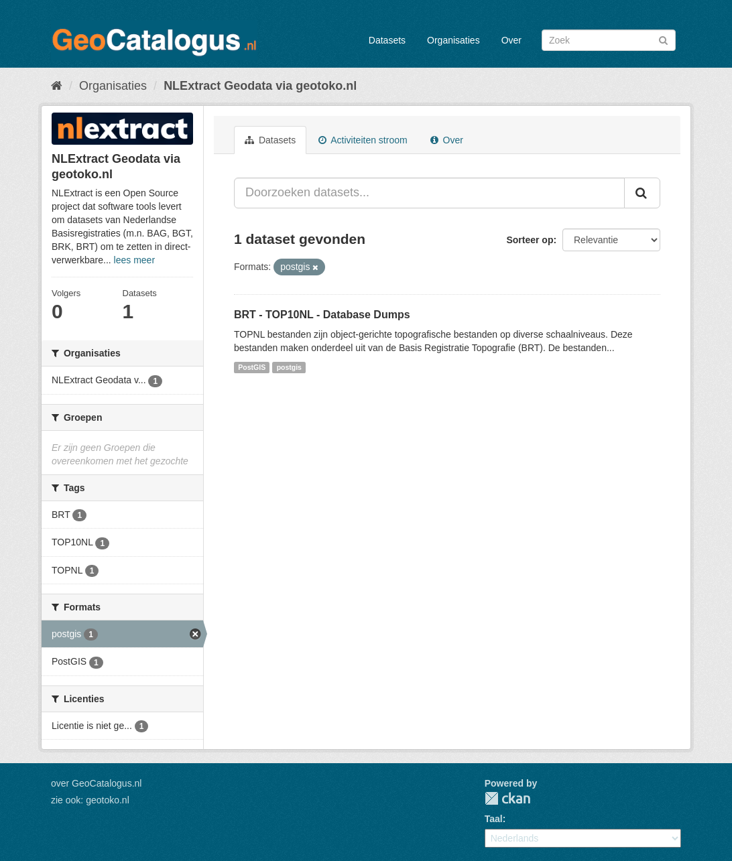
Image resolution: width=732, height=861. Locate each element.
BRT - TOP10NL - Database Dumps (322, 314)
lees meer (134, 260)
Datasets (387, 40)
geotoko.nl (107, 800)
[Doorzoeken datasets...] (429, 193)
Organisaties (453, 40)
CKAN (507, 798)
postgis (289, 367)
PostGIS (251, 367)
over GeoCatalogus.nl (96, 783)
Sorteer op (529, 240)
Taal (494, 818)
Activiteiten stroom (363, 140)
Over (511, 40)
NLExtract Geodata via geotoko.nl (260, 85)
